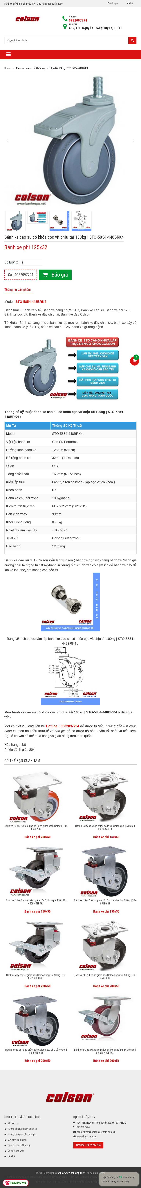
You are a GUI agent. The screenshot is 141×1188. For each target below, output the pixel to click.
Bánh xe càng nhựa (33, 323)
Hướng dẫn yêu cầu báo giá (22, 1134)
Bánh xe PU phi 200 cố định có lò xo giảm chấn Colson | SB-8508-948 (36, 827)
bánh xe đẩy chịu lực (96, 323)
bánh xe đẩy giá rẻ (61, 1181)
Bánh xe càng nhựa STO (61, 310)
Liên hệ (129, 3)
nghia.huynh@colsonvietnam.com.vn (96, 1132)
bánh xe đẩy (36, 1177)
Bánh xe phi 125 (117, 310)
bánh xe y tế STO (26, 327)
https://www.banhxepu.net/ (71, 1172)
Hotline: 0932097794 (88, 1145)
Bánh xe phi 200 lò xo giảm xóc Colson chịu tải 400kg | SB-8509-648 (105, 976)
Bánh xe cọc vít (15, 314)
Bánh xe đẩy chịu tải (44, 314)
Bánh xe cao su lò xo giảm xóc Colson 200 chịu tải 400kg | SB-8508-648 (36, 1051)
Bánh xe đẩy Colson (75, 314)
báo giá (60, 731)
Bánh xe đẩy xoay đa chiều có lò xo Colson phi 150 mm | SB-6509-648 (105, 827)
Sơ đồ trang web (16, 1150)
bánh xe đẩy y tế (115, 1177)
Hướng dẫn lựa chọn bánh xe (22, 1128)
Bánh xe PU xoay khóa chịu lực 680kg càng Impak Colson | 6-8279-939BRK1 (105, 1051)
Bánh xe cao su (92, 310)
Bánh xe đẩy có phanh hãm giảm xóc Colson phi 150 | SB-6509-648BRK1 (36, 902)
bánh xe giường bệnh (87, 327)
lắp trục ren (64, 560)
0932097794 (78, 20)
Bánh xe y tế (31, 310)
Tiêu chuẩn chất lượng (19, 1145)
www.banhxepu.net (87, 1136)
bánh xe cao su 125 (55, 327)
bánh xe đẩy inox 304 (72, 1177)
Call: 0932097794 (20, 274)
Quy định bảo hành (17, 1139)
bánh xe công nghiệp (18, 1177)
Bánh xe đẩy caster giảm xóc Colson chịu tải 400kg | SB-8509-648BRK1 (36, 976)
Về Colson (13, 1123)
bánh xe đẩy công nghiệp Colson (88, 1181)
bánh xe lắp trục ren (64, 323)
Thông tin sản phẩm (17, 289)
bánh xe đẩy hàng (51, 1177)
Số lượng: (11, 262)
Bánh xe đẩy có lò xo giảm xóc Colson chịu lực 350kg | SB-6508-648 (105, 902)
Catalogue (113, 3)
